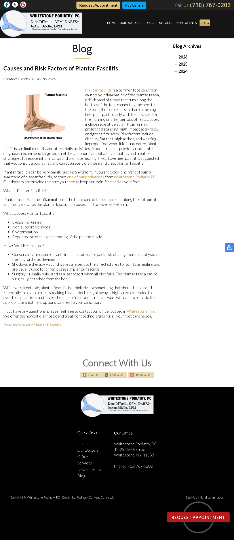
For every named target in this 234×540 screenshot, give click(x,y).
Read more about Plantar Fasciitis (32, 325)
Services (166, 23)
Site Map (191, 497)
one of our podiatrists (85, 177)
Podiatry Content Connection (96, 497)
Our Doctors (130, 23)
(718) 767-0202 (210, 5)
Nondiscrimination (212, 497)
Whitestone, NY (141, 312)
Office (150, 23)
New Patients (187, 23)
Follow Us (117, 375)
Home (111, 23)
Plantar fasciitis (98, 90)
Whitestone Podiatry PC (135, 177)
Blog (205, 23)
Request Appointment (98, 5)
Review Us (143, 375)
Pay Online (134, 5)
